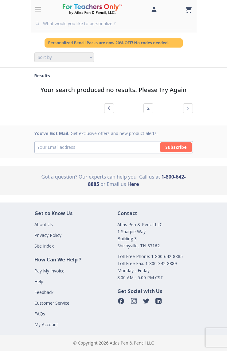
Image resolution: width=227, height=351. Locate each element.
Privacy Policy (47, 235)
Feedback (43, 292)
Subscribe (176, 147)
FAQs (39, 314)
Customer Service (51, 303)
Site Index (44, 246)
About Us (43, 224)
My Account (46, 324)
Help (38, 281)
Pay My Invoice (49, 271)
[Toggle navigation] (38, 9)
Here (133, 184)
